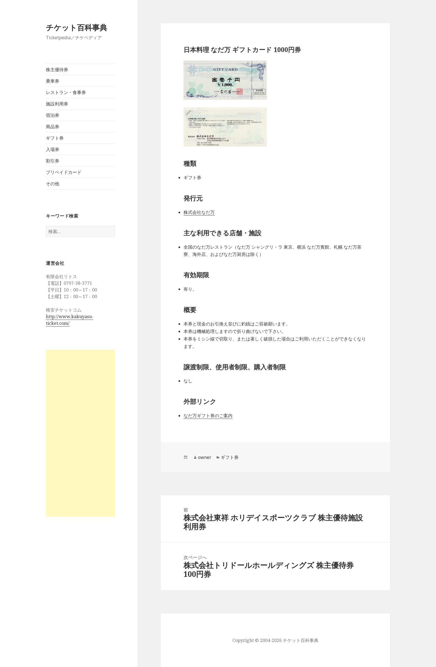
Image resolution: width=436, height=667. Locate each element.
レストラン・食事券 (66, 92)
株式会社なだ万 (199, 212)
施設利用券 (57, 104)
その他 (52, 184)
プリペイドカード (63, 172)
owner (204, 457)
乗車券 (52, 81)
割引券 (52, 161)
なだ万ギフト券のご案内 (208, 415)
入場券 (52, 149)
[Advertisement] (80, 433)
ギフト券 (55, 138)
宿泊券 (52, 115)
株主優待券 (57, 69)
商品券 (52, 126)
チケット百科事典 (76, 27)
